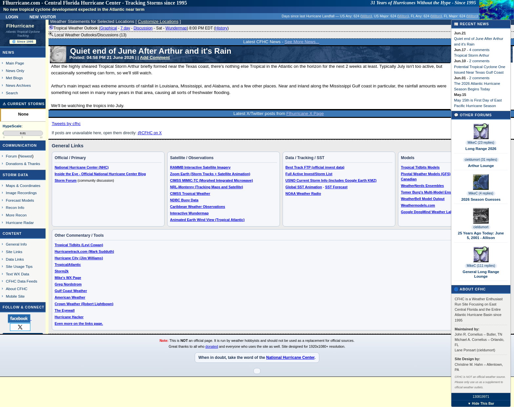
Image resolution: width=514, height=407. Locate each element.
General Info (16, 244)
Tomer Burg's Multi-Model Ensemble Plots (436, 192)
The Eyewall (65, 310)
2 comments (479, 61)
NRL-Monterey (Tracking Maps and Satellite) (206, 187)
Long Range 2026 (480, 149)
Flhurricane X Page (305, 113)
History (221, 28)
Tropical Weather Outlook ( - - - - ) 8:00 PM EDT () (139, 28)
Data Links (15, 259)
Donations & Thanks (23, 163)
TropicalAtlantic (68, 265)
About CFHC (17, 289)
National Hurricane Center (290, 357)
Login (12, 16)
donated (212, 346)
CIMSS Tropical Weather (190, 193)
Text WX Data (17, 274)
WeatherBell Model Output (423, 199)
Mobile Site (15, 296)
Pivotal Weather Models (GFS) (425, 174)
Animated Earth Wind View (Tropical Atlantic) (207, 220)
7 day (125, 28)
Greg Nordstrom (68, 284)
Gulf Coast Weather (71, 291)
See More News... (302, 41)
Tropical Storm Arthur (471, 55)
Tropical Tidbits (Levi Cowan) (79, 245)
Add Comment (155, 57)
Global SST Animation (304, 187)
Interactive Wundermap (189, 213)
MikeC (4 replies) (480, 193)
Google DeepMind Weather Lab (426, 212)
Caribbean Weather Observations (197, 207)
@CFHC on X (150, 133)
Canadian (409, 179)
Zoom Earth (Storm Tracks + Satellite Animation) (210, 174)
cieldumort (480, 227)
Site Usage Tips (19, 266)
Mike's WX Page (68, 278)
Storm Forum (66, 180)
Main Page (15, 63)
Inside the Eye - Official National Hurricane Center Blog (100, 174)
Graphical (108, 28)
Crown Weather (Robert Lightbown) (84, 304)
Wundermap (176, 28)
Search (12, 93)
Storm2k (62, 271)
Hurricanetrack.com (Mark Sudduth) (84, 251)
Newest (25, 156)
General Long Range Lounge (481, 274)
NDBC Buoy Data (184, 200)
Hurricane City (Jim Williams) (79, 258)
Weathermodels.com (418, 205)
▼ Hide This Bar (480, 403)
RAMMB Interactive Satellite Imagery (200, 167)
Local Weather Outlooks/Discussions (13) (88, 34)
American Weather (70, 297)
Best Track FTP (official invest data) (315, 167)
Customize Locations (158, 21)
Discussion (142, 28)
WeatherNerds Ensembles (422, 186)
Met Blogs (14, 78)
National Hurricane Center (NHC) (82, 167)
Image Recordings (21, 193)
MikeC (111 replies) (481, 266)
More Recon (16, 215)
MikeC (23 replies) (480, 142)
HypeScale (12, 126)
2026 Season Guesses (481, 199)
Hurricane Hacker (69, 317)
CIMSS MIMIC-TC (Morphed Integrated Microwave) (211, 180)
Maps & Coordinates (23, 185)
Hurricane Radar (20, 222)
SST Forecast (336, 187)
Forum (11, 156)
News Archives (18, 85)
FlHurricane (20, 25)
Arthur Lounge (481, 166)
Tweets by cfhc (66, 123)
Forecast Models (20, 200)
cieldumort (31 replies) (481, 159)
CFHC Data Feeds (21, 281)
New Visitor (43, 16)
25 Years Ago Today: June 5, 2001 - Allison (481, 235)
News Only (15, 70)
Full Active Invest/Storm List (309, 174)
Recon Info (15, 207)
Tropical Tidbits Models (420, 167)
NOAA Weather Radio (303, 193)
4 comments (479, 50)
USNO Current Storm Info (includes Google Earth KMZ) (331, 180)
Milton (366, 16)
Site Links (14, 252)
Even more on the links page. (79, 323)
